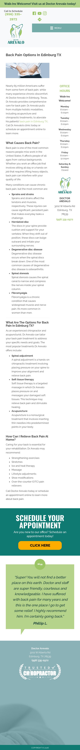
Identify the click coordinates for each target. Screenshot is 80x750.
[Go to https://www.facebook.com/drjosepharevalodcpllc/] (34, 13)
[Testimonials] (40, 596)
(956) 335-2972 (13, 16)
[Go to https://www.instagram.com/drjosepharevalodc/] (45, 13)
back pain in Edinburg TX (34, 121)
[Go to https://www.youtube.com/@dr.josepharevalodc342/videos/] (39, 13)
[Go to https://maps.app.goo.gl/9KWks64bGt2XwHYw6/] (39, 20)
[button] (40, 545)
